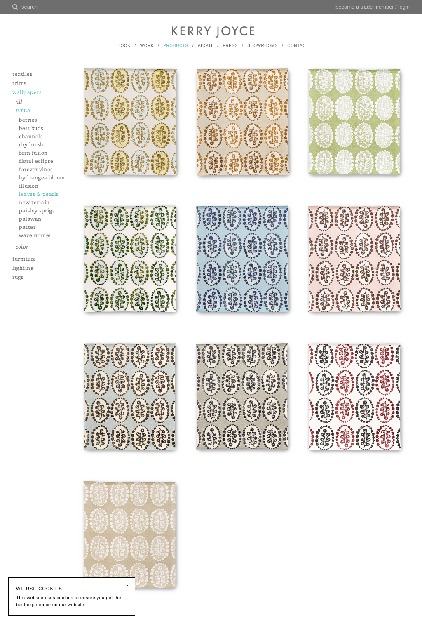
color (22, 247)
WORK (147, 45)
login (404, 7)
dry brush (31, 145)
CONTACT (297, 45)
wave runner (35, 236)
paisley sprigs (36, 211)
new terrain (34, 203)
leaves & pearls (39, 194)
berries (28, 120)
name (23, 111)
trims (19, 83)
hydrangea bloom (42, 178)
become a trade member (364, 7)
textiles (22, 74)
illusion (28, 186)
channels (30, 137)
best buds (31, 128)
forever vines (36, 170)
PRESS (230, 45)
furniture (24, 259)
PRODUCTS (175, 45)
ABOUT (205, 45)
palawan (30, 219)
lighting (22, 268)
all (19, 102)
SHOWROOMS (262, 45)
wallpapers (26, 92)
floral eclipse (36, 161)
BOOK (123, 45)
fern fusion (33, 153)
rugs (17, 277)
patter (27, 227)
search (29, 6)
